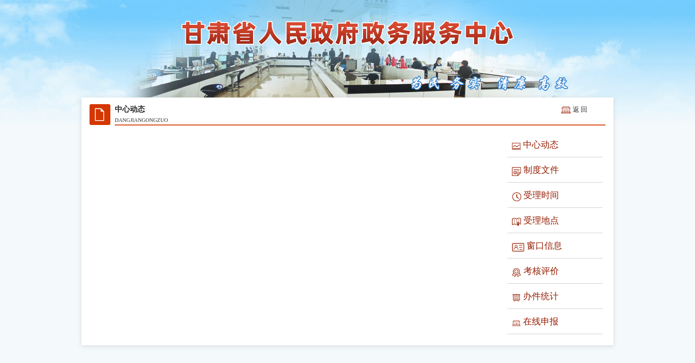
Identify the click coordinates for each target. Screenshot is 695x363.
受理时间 (535, 195)
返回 (581, 109)
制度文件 (535, 170)
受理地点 (535, 220)
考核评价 (535, 271)
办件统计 (535, 296)
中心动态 (535, 145)
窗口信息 (537, 246)
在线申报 (535, 322)
